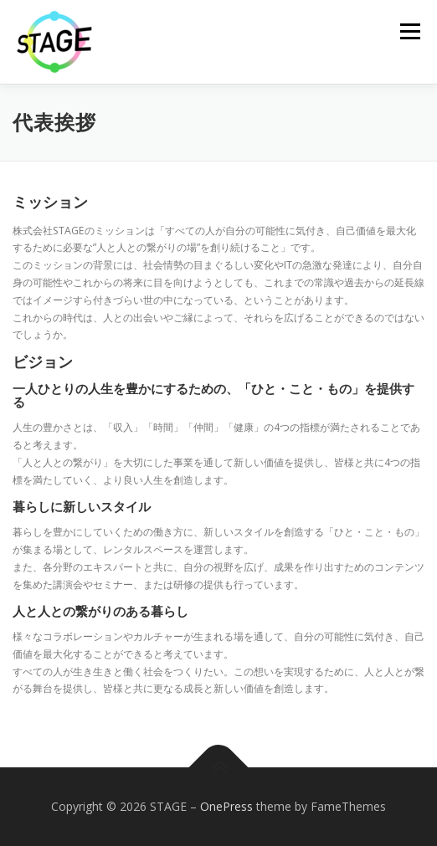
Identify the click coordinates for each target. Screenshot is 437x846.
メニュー (409, 31)
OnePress (226, 806)
